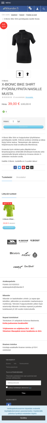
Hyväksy (23, 418)
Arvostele (29, 97)
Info (15, 363)
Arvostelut (21, 177)
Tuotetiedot (7, 177)
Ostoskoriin (23, 127)
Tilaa (23, 393)
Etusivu (8, 363)
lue (30, 387)
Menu (6, 3)
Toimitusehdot (23, 363)
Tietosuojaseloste (12, 367)
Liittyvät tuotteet (9, 194)
